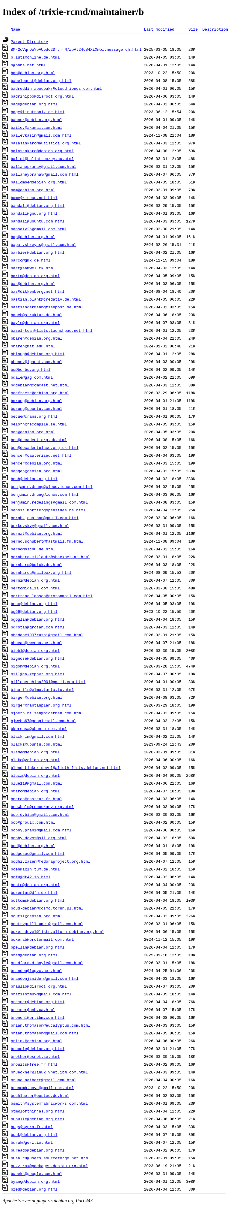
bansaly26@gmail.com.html (39, 229)
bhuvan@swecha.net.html (36, 642)
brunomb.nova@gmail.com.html (42, 1087)
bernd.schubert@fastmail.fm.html (47, 541)
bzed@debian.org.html (34, 1189)
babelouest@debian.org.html (41, 80)
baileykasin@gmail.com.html (41, 135)
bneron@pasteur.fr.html (36, 798)
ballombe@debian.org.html (39, 182)
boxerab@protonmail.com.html (42, 939)
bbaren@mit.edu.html (33, 346)
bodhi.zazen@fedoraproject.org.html (50, 861)
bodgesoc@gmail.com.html (37, 853)
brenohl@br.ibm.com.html (37, 1017)
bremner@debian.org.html (37, 1001)
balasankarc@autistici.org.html (46, 143)
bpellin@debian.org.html (37, 947)
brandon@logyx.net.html (36, 970)
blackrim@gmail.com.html (37, 736)
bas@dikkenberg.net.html (37, 291)
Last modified (159, 29)
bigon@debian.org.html (35, 666)
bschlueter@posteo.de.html (40, 1095)
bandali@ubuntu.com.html (37, 221)
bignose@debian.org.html (37, 658)
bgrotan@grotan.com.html (37, 627)
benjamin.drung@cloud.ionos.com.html (52, 486)
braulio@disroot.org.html (39, 986)
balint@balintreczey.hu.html (42, 158)
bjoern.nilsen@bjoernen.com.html (47, 713)
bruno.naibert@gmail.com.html (43, 1079)
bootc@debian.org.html (35, 884)
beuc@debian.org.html (34, 603)
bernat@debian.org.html (36, 533)
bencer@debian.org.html (36, 463)
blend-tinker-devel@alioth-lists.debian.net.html (66, 767)
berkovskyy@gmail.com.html (40, 525)
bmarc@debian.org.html (35, 791)
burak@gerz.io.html (32, 1142)
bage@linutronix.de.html (37, 111)
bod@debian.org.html (33, 845)
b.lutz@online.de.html (35, 57)
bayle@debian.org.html (35, 322)
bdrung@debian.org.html (36, 400)
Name (15, 29)
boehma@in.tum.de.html (35, 869)
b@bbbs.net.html (28, 65)
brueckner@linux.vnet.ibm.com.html (49, 1072)
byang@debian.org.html (35, 1181)
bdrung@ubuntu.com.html (36, 408)
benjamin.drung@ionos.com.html (44, 494)
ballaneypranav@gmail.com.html (44, 174)
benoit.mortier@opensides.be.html (48, 510)
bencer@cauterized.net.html (41, 455)
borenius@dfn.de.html (34, 892)
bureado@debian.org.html (37, 1150)
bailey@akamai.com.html (36, 127)
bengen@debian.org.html (36, 471)
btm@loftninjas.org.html (37, 1111)
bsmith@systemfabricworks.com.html (49, 1103)
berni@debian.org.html (35, 580)
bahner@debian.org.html (36, 119)
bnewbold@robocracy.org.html (42, 806)
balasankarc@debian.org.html (42, 150)
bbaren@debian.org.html (36, 338)
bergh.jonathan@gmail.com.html (44, 517)
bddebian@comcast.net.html (40, 385)
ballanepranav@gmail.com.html (43, 166)
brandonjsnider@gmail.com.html (44, 978)
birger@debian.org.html (36, 697)
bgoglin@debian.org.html (37, 619)
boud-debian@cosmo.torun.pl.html (47, 908)
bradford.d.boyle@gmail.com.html (47, 962)
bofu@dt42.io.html (31, 876)
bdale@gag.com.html (32, 377)
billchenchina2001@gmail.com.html (48, 681)
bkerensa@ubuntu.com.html (39, 728)
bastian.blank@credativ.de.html (46, 299)
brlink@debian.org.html (36, 1040)
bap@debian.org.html (33, 236)
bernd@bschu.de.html (33, 549)
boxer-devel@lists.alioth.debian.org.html (57, 931)
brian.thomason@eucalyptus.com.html (50, 1025)
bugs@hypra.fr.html (32, 1126)
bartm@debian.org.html (35, 275)
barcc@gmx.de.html (31, 260)
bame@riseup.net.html (34, 197)
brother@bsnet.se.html (35, 1056)
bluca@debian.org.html (35, 775)
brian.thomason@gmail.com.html (44, 1033)
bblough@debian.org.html (37, 353)
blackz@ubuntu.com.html (36, 744)
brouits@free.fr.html (34, 1064)
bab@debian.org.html (33, 72)
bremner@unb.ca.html (33, 1009)
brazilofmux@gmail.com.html (41, 994)
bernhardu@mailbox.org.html (41, 572)
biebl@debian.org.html (35, 650)
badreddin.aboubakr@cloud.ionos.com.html (56, 88)
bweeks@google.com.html (36, 1173)
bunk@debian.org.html (34, 1134)
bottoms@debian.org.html (37, 900)
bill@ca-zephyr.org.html (37, 674)
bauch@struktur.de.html (36, 314)
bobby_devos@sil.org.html (39, 837)
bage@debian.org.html (34, 104)
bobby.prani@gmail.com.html (41, 830)
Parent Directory (29, 41)
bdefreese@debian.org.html (40, 392)
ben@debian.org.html (33, 431)
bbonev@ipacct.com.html (36, 361)
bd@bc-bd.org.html (31, 369)
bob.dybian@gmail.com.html (40, 814)
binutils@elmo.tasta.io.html (42, 689)
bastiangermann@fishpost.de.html (47, 307)
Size (193, 29)
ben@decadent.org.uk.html (39, 439)
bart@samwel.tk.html (33, 268)
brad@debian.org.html (34, 955)
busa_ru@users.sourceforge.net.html (50, 1158)
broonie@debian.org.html (37, 1048)
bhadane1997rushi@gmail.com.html (47, 634)
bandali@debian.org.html (37, 205)
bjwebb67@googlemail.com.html (43, 720)
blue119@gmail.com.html (36, 783)
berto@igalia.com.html (35, 588)
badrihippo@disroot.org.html (42, 96)
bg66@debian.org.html (34, 611)
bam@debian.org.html (33, 189)
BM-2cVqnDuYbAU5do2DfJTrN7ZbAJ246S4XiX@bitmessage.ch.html (76, 49)
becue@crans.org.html (34, 416)
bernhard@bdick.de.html (36, 564)
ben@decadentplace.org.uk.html (44, 447)
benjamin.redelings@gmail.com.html (49, 502)
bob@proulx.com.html (33, 822)
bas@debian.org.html (33, 283)
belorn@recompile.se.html (39, 424)
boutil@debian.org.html (36, 916)
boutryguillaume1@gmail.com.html (47, 923)
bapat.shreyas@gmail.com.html (43, 244)
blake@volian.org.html (35, 759)
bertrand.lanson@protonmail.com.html (52, 595)
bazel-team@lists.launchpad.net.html (52, 330)
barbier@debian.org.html (37, 252)
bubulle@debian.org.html (37, 1119)
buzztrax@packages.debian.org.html (49, 1165)
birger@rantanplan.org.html (41, 705)
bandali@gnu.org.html (34, 213)
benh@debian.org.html (34, 478)
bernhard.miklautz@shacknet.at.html (50, 556)
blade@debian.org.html (35, 752)
